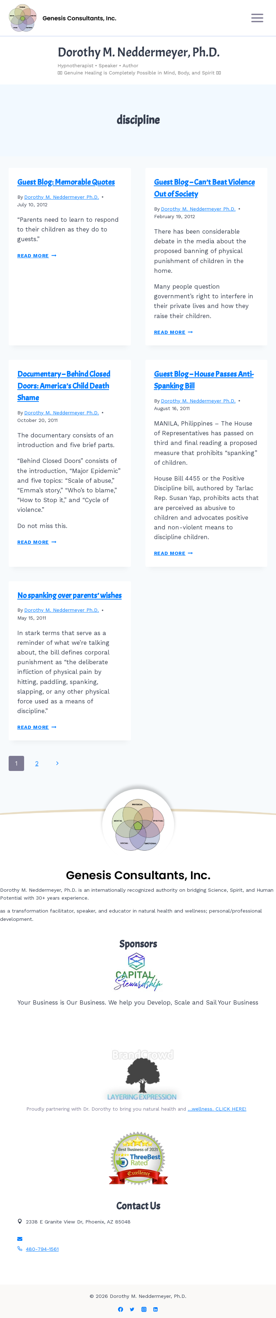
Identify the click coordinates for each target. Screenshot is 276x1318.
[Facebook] (121, 1309)
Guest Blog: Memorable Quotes (66, 182)
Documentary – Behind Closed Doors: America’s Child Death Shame (63, 386)
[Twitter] (132, 1309)
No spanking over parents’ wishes (69, 596)
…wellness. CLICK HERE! (217, 1109)
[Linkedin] (155, 1309)
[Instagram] (144, 1309)
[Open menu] (257, 18)
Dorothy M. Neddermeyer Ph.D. (61, 197)
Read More (36, 255)
